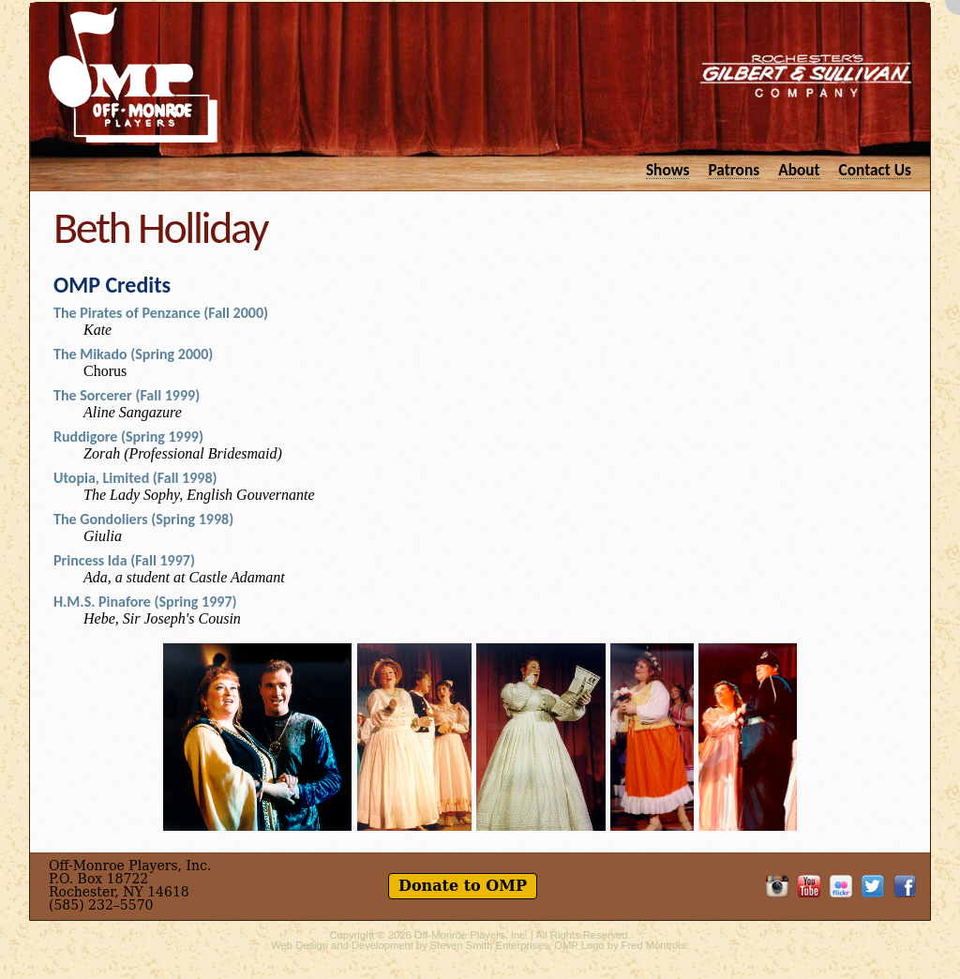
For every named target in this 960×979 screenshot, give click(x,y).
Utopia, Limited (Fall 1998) (135, 478)
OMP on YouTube (809, 886)
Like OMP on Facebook (904, 886)
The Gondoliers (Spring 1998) (143, 519)
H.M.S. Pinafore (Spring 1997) (144, 601)
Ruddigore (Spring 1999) (128, 436)
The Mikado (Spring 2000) (133, 354)
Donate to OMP (462, 886)
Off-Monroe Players (133, 75)
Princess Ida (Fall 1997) (124, 560)
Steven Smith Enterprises (489, 945)
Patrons (733, 169)
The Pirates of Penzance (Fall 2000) (160, 313)
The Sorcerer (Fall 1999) (126, 395)
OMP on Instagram (777, 886)
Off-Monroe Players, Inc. (471, 935)
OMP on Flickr (841, 886)
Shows (668, 169)
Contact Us (875, 169)
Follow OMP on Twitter (873, 886)
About (798, 169)
